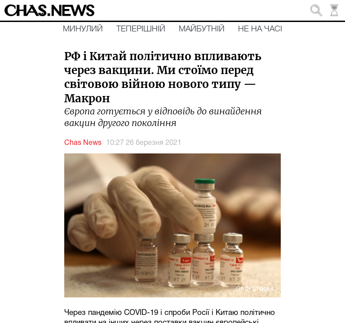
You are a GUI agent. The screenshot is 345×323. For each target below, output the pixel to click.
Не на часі (260, 29)
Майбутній (202, 29)
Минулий (83, 29)
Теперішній (140, 29)
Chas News (83, 143)
